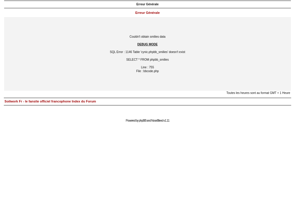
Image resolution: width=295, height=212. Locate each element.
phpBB (142, 120)
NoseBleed (157, 120)
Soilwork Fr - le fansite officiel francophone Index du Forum (50, 101)
